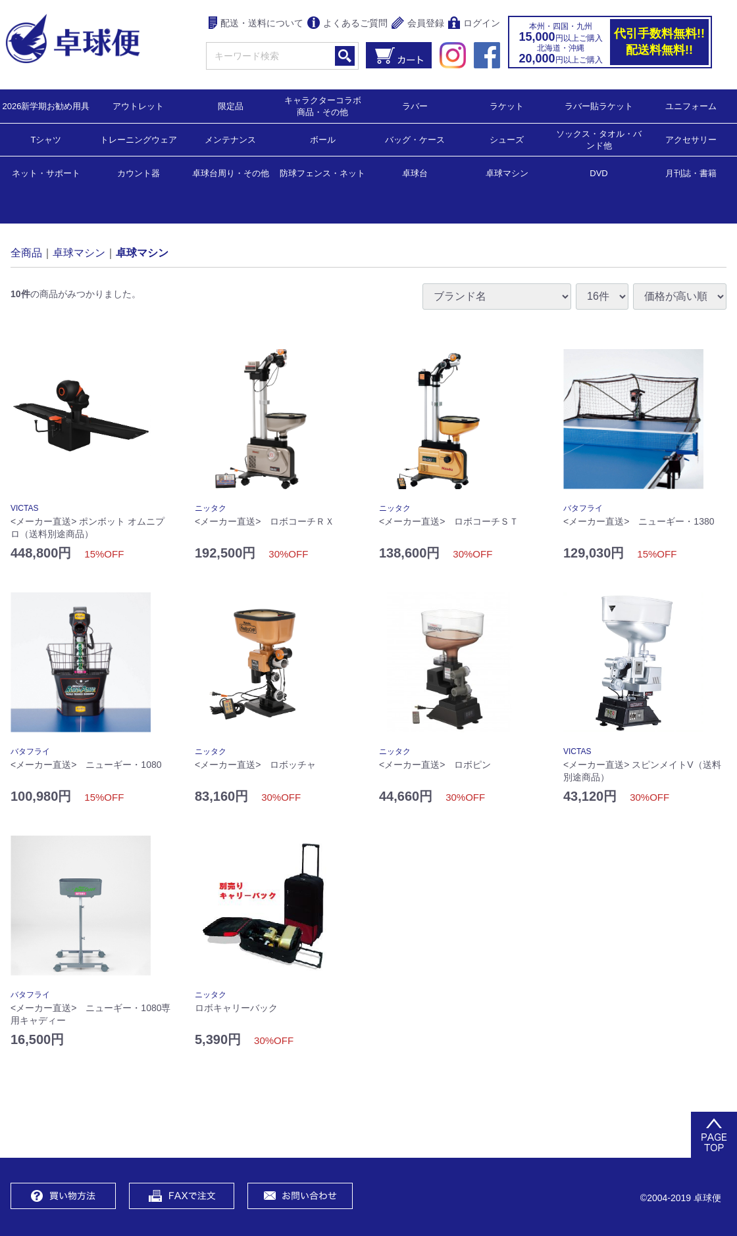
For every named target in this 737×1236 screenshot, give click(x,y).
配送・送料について (256, 24)
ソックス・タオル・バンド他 (599, 139)
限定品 (230, 105)
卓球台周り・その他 (230, 173)
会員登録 (418, 24)
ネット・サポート (46, 173)
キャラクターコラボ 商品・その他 (326, 105)
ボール (323, 139)
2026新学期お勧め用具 (46, 105)
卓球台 (415, 173)
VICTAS (24, 508)
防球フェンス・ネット (322, 173)
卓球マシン (507, 173)
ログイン (474, 24)
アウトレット (138, 105)
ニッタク (210, 508)
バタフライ (583, 508)
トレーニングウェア (138, 139)
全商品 (26, 252)
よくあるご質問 (347, 24)
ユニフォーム (691, 105)
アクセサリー (691, 139)
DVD (598, 173)
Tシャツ (46, 139)
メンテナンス (230, 139)
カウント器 (138, 173)
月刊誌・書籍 (691, 173)
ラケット (507, 105)
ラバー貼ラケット (599, 105)
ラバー (415, 105)
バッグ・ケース (415, 139)
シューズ (507, 139)
